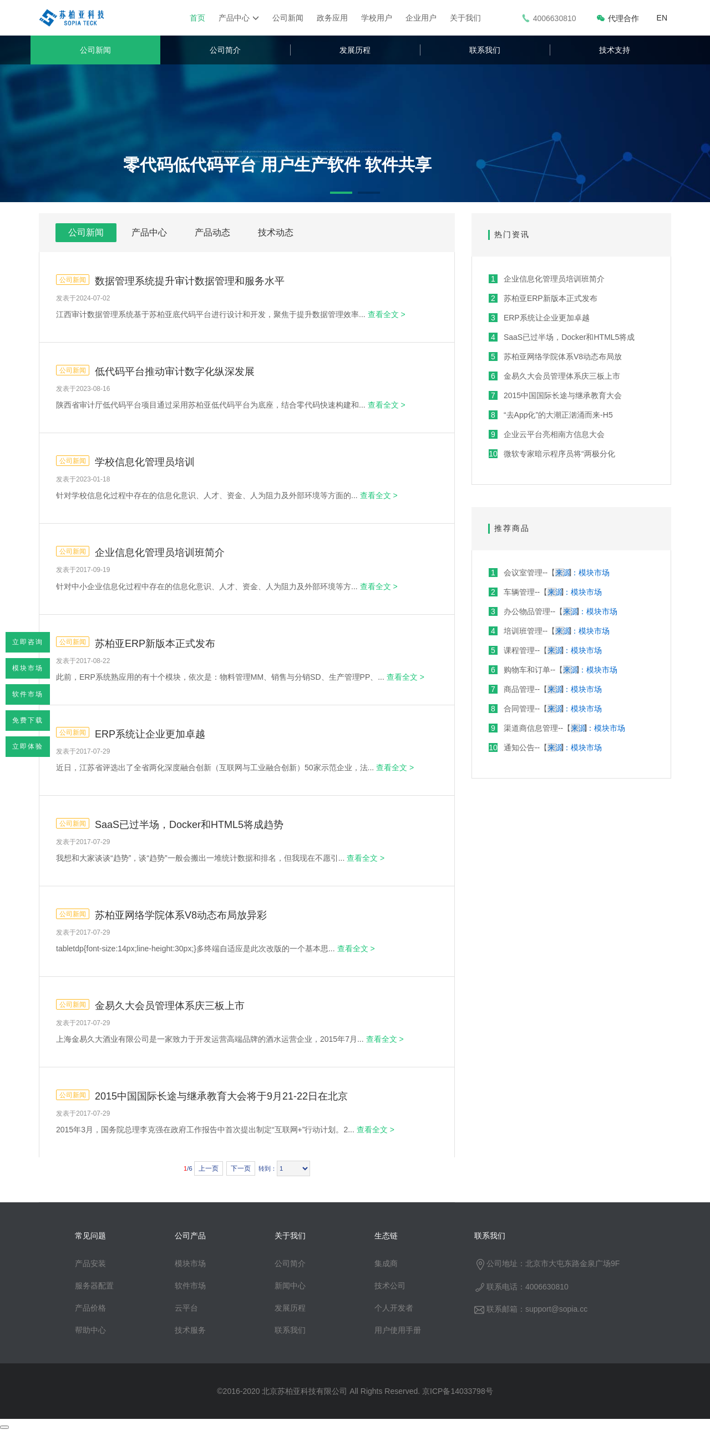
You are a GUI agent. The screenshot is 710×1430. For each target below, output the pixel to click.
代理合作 (617, 18)
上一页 (209, 1168)
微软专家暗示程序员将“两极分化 (552, 453)
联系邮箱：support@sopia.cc (530, 1308)
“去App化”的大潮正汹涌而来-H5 (551, 414)
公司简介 (225, 50)
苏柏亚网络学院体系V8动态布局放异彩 (181, 915)
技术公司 (389, 1285)
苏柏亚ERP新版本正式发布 (155, 643)
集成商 (386, 1263)
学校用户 (376, 17)
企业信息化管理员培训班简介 (160, 552)
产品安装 (90, 1263)
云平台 (186, 1307)
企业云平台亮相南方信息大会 (547, 434)
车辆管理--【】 (545, 592)
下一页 (241, 1168)
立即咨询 (27, 642)
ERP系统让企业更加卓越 (150, 734)
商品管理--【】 (545, 689)
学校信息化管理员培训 (145, 462)
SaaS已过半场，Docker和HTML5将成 (562, 337)
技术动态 (275, 232)
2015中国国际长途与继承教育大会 (555, 395)
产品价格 (90, 1307)
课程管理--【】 (545, 650)
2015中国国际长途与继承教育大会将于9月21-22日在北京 (221, 1096)
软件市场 (27, 694)
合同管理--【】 (545, 708)
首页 (197, 17)
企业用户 (421, 17)
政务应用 (332, 17)
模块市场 (27, 668)
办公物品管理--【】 (553, 611)
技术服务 (190, 1330)
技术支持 (614, 50)
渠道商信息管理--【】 (557, 728)
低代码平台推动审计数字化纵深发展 (175, 371)
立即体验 (27, 746)
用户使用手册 (397, 1330)
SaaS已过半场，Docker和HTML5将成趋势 (189, 824)
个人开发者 (393, 1307)
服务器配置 (94, 1285)
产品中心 (239, 17)
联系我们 (484, 50)
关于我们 (465, 17)
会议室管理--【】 (549, 572)
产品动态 (212, 232)
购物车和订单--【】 (553, 669)
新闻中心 (290, 1285)
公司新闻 (287, 17)
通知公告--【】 (545, 747)
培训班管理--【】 (549, 630)
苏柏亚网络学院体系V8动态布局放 (555, 356)
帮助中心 (90, 1330)
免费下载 (27, 720)
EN (662, 17)
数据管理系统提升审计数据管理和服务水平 (190, 281)
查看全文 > (386, 314)
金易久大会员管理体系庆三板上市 (170, 1005)
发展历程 (355, 50)
